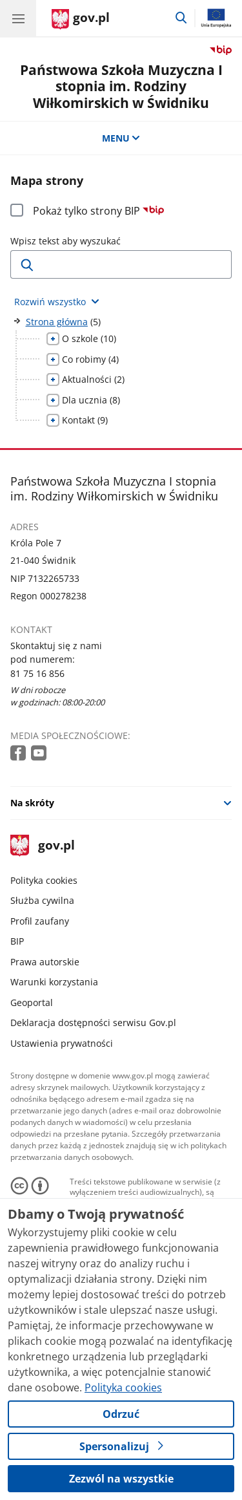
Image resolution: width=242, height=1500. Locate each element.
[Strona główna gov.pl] (81, 19)
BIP (17, 941)
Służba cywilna (42, 900)
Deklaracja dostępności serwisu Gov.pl (93, 1022)
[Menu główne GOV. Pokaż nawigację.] (18, 18)
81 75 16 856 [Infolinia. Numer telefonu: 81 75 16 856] (37, 673)
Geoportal (31, 1002)
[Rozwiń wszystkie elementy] (56, 301)
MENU (121, 138)
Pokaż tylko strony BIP (98, 211)
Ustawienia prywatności (61, 1043)
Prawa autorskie (44, 962)
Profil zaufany (39, 921)
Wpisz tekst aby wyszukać (65, 241)
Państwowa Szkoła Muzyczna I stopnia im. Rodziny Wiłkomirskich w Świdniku (121, 86)
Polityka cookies (43, 880)
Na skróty (32, 803)
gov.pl (42, 846)
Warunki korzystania (54, 982)
